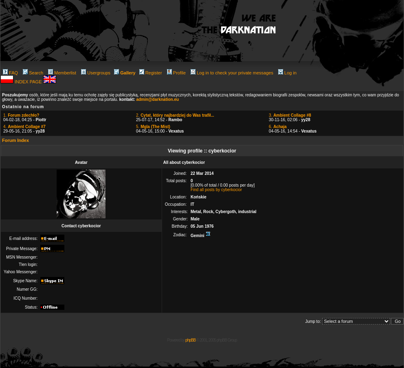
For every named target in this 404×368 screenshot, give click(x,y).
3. (290, 115)
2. (175, 115)
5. (153, 126)
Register (150, 72)
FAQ (10, 72)
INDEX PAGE (29, 81)
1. (21, 115)
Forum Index (15, 140)
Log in (287, 72)
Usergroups (95, 72)
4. (24, 126)
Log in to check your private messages (232, 72)
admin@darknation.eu (157, 99)
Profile (176, 72)
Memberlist (62, 72)
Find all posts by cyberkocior (216, 189)
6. (278, 126)
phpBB (190, 340)
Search (33, 72)
